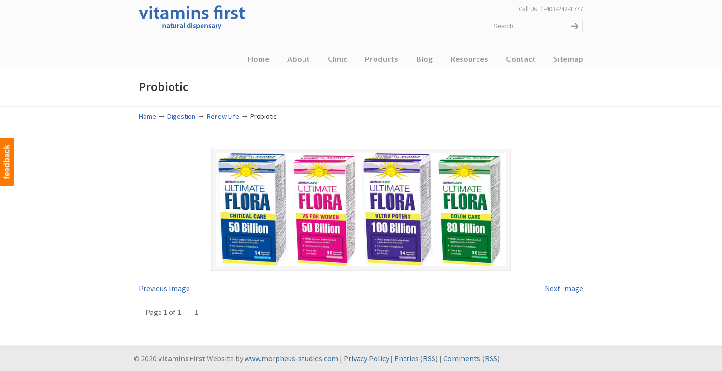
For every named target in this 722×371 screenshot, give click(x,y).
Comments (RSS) (471, 358)
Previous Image (164, 288)
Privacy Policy (366, 358)
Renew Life (223, 116)
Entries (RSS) (416, 358)
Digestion (181, 116)
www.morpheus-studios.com (291, 358)
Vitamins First (192, 16)
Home (147, 116)
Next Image (564, 288)
